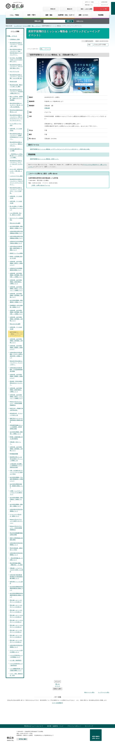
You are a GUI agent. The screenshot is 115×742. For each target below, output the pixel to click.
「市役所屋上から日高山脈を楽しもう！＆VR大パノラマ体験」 (16, 155)
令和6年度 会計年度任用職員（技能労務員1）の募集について (16, 281)
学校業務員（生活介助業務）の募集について (16, 306)
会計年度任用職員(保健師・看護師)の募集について (16, 485)
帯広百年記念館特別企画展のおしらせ (16, 111)
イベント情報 (26, 26)
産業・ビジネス (83, 15)
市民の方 (52, 9)
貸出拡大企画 (13, 81)
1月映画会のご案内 (15, 39)
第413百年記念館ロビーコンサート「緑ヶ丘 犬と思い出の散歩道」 (16, 105)
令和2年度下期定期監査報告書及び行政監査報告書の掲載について (16, 576)
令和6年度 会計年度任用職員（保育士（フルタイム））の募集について (16, 288)
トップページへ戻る (103, 681)
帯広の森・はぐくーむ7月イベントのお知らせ (16, 601)
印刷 (89, 44)
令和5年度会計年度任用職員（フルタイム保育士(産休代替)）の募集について (16, 355)
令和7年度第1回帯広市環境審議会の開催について (16, 237)
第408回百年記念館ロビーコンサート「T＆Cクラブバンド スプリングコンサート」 (16, 182)
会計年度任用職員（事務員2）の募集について (16, 505)
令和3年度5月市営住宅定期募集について (16, 554)
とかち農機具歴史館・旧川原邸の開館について (16, 669)
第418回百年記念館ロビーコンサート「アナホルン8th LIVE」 (16, 44)
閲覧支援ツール (89, 4)
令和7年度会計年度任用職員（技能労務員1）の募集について (16, 248)
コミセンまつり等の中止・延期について (15, 515)
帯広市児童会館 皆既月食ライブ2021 (16, 549)
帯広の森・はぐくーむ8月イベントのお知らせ (16, 606)
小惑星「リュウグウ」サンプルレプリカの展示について (16, 492)
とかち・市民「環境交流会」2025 (16, 674)
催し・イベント (36, 26)
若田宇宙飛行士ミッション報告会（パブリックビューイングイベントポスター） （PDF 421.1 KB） (61, 149)
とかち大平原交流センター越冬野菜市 (16, 664)
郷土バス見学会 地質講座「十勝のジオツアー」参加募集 (16, 98)
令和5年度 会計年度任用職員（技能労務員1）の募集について (16, 389)
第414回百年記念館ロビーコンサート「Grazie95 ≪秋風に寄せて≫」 (17, 91)
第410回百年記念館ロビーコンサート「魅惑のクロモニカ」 (16, 143)
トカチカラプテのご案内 (16, 176)
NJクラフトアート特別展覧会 (16, 219)
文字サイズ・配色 (89, 2)
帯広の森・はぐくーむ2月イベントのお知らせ (16, 636)
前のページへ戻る (89, 681)
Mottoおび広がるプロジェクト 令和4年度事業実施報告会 (16, 403)
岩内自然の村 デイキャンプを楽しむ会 (16, 414)
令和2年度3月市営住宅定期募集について (16, 646)
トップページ (18, 26)
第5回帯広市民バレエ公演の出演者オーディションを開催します (16, 458)
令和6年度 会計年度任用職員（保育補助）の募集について (16, 295)
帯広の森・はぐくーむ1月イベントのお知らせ (16, 631)
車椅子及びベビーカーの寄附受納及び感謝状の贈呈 (16, 420)
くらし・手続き (14, 15)
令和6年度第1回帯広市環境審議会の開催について (16, 232)
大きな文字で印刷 (100, 44)
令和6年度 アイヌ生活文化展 (16, 197)
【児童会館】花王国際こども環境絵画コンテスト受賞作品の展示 (16, 465)
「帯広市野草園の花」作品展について (16, 559)
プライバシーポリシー (74, 715)
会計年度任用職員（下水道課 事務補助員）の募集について (16, 479)
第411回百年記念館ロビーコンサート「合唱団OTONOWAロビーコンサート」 (16, 136)
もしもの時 (103, 9)
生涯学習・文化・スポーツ (66, 15)
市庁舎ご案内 (22, 728)
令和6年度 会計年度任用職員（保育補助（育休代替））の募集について (16, 275)
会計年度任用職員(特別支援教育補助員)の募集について (16, 588)
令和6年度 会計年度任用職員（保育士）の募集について (16, 263)
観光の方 (69, 9)
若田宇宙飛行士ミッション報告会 (45, 159)
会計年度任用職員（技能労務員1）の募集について (16, 499)
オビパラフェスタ (14, 71)
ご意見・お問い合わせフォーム (40, 185)
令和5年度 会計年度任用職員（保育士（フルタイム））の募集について (16, 396)
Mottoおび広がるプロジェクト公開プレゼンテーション (16, 521)
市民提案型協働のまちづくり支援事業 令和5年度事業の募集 (16, 427)
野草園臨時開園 (14, 453)
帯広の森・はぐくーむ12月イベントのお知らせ (16, 626)
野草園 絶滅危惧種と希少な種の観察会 (16, 437)
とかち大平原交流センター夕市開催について (16, 656)
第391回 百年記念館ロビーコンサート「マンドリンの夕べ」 (16, 362)
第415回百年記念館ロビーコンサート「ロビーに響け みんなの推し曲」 (16, 76)
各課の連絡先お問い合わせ (96, 726)
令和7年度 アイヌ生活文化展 (16, 202)
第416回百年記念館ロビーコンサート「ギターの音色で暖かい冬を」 (16, 66)
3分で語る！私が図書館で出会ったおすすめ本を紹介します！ (16, 59)
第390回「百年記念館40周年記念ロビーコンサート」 (16, 383)
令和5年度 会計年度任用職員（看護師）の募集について (16, 347)
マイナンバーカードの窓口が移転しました (16, 651)
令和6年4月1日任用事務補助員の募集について (16, 269)
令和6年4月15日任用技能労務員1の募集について (16, 242)
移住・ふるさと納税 (86, 9)
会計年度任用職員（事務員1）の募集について (16, 432)
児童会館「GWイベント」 (15, 442)
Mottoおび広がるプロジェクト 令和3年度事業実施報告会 (16, 528)
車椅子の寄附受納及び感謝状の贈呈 (16, 538)
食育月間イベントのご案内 (16, 582)
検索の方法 (79, 21)
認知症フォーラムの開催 (16, 253)
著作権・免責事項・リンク (55, 715)
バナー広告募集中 (57, 692)
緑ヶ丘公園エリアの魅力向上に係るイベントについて (16, 208)
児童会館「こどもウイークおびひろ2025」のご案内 (16, 569)
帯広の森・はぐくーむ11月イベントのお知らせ (16, 621)
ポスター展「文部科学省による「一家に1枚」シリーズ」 (16, 171)
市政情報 (100, 15)
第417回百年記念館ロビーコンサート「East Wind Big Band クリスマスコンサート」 (16, 52)
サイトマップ (104, 4)
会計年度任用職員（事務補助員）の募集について (16, 227)
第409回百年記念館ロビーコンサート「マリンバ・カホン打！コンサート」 (16, 163)
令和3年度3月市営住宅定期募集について (16, 510)
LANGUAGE (104, 2)
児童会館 (47, 108)
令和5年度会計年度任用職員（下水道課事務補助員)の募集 (16, 369)
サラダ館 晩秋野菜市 (15, 660)
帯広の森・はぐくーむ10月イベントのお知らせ (16, 616)
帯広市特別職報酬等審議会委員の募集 (16, 533)
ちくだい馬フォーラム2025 (15, 124)
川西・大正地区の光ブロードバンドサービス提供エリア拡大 (16, 472)
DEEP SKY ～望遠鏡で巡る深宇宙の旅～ (16, 409)
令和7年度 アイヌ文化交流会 (16, 129)
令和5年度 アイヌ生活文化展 (16, 328)
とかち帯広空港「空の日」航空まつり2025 (15, 214)
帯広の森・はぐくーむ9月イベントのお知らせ (16, 611)
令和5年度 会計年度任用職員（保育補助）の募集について (16, 318)
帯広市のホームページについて (33, 715)
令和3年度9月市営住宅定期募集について (16, 544)
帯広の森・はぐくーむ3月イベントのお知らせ (16, 641)
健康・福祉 (48, 15)
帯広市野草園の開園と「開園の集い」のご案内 (16, 564)
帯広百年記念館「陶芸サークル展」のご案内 (16, 85)
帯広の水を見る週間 (15, 223)
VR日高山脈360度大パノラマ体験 (16, 149)
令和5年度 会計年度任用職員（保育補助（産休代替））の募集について (16, 312)
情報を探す (37, 21)
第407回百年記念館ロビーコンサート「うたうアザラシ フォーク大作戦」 (16, 190)
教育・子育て (31, 15)
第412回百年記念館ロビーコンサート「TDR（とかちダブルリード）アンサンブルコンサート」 (16, 117)
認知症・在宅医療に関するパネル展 (16, 257)
